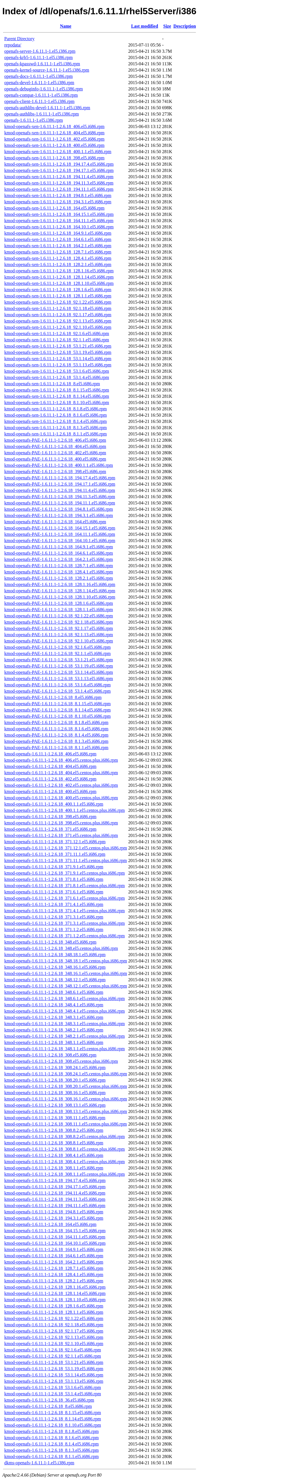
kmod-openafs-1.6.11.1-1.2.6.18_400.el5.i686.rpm (50, 791)
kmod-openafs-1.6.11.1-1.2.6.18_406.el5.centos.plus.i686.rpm (61, 760)
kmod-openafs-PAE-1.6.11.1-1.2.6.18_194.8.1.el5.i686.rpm (58, 509)
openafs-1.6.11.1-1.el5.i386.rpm (33, 120)
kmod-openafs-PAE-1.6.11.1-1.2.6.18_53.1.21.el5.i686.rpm (58, 659)
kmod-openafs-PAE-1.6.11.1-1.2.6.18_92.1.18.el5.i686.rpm (58, 622)
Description (184, 26)
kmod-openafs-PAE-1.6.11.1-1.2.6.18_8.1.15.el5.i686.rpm (57, 703)
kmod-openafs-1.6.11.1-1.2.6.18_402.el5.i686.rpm (50, 779)
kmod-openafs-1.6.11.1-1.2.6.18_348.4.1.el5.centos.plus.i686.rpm (64, 1011)
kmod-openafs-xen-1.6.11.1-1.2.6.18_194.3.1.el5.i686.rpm (57, 201)
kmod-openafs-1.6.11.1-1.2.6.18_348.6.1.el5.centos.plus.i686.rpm (64, 998)
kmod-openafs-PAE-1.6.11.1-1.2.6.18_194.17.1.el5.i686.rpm (59, 484)
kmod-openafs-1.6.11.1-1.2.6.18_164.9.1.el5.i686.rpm (53, 1249)
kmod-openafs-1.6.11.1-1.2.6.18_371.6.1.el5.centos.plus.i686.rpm (64, 898)
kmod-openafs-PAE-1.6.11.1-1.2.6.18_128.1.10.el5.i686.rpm (59, 597)
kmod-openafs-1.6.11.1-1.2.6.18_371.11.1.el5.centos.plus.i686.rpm (65, 860)
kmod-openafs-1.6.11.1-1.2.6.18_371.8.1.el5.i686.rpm (53, 879)
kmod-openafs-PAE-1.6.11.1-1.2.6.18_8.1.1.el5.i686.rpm (56, 747)
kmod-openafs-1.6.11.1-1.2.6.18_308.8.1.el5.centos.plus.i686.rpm (64, 1149)
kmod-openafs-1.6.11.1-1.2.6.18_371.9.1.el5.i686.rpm (53, 866)
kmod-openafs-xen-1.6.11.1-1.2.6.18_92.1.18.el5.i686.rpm (57, 308)
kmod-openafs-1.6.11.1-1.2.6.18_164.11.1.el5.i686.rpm (54, 1236)
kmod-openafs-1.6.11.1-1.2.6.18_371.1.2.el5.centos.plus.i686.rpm (64, 935)
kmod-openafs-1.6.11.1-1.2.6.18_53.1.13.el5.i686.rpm (53, 1381)
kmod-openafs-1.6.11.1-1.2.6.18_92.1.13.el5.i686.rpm (53, 1337)
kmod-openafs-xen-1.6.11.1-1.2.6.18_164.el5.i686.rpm (54, 208)
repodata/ (12, 44)
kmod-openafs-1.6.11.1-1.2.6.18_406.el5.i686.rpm (50, 753)
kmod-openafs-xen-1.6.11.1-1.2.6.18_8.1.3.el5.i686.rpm (55, 427)
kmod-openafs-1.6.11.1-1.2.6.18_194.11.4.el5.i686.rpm (54, 1193)
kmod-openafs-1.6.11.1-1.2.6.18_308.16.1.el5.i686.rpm (54, 1092)
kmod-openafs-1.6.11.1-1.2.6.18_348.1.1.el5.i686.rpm (53, 1042)
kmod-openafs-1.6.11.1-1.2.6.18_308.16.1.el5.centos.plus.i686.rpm (65, 1098)
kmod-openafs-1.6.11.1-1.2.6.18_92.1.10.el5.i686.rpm (53, 1343)
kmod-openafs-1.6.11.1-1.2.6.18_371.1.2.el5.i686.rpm (53, 929)
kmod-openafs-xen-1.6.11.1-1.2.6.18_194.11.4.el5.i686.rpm (58, 176)
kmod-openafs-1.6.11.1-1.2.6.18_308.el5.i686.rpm (50, 1055)
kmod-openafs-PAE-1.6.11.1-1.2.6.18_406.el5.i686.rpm (55, 440)
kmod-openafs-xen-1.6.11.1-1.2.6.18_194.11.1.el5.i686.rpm (58, 189)
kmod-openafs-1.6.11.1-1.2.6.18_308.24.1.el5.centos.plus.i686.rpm (65, 1073)
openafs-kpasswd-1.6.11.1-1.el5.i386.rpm (42, 63)
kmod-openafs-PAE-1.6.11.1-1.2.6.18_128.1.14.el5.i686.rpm (59, 590)
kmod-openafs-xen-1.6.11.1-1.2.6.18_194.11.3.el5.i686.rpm (58, 183)
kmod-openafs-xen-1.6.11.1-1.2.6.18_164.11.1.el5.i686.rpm (58, 220)
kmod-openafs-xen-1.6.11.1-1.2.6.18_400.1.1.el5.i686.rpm (57, 151)
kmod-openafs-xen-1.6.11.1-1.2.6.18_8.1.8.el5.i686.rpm (55, 408)
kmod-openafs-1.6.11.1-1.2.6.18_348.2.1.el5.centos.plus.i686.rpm (64, 1036)
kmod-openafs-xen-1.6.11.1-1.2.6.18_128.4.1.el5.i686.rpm (57, 258)
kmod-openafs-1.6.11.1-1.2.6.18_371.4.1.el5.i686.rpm (53, 904)
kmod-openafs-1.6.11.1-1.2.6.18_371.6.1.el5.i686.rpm (53, 891)
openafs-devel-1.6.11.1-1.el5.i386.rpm (39, 82)
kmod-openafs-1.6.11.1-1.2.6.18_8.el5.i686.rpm (48, 1406)
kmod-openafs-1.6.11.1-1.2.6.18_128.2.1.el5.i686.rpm (53, 1280)
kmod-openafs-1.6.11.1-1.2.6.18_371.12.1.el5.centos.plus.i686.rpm (65, 848)
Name (65, 26)
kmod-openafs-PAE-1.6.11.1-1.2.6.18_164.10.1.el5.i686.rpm (59, 540)
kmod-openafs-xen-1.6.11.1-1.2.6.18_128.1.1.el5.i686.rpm (57, 295)
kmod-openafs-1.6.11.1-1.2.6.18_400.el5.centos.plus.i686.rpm (61, 797)
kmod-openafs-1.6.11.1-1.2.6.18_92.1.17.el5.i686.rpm (53, 1331)
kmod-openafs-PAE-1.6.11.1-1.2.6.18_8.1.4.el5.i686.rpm (56, 735)
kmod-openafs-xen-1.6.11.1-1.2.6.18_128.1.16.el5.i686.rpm (59, 270)
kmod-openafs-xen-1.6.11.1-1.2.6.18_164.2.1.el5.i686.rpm (57, 245)
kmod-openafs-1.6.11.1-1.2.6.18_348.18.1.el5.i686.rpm (54, 954)
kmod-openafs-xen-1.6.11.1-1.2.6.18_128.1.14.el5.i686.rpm (59, 277)
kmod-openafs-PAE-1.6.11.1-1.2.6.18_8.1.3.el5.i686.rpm (56, 741)
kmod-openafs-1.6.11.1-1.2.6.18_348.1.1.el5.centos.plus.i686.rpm (64, 1048)
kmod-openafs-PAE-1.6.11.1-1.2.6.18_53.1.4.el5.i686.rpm (57, 691)
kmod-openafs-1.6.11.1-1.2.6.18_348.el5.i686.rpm (50, 942)
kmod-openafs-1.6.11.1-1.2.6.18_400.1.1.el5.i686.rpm (53, 804)
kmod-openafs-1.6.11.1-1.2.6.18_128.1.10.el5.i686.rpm (54, 1299)
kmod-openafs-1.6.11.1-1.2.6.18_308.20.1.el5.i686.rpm (54, 1080)
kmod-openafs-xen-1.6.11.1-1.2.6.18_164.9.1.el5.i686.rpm (57, 233)
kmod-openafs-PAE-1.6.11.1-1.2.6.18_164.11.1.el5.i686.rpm (59, 534)
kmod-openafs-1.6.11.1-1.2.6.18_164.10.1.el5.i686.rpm (54, 1243)
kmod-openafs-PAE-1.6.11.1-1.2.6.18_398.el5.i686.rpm (55, 471)
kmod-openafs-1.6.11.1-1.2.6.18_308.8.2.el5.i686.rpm (53, 1130)
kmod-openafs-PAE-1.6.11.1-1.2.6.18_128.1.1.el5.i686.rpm (58, 609)
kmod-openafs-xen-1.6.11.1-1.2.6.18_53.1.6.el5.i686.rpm (56, 371)
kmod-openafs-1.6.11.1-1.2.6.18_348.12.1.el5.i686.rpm (54, 979)
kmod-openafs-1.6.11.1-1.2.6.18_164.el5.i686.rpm (50, 1224)
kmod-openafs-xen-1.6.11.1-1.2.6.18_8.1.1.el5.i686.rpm (55, 433)
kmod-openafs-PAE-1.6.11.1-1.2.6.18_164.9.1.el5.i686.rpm (58, 546)
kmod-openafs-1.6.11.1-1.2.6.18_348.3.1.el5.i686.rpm (53, 1017)
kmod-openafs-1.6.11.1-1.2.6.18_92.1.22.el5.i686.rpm (53, 1318)
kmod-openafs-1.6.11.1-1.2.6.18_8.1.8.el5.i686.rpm (51, 1431)
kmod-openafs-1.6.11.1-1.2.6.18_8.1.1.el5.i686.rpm (51, 1456)
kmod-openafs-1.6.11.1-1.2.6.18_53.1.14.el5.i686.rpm (53, 1374)
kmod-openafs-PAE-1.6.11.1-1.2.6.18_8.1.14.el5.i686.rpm (57, 709)
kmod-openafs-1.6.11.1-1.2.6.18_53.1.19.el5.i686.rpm (53, 1368)
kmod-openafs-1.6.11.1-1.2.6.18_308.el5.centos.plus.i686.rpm (61, 1061)
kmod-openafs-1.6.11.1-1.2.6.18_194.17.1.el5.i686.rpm (54, 1186)
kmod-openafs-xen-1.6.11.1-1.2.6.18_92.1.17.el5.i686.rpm (57, 314)
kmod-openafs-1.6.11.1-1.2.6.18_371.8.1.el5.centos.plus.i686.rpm (64, 885)
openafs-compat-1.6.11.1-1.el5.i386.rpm (41, 95)
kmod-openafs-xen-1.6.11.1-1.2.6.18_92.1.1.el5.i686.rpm (56, 339)
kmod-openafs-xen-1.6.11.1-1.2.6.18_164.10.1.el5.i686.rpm (59, 226)
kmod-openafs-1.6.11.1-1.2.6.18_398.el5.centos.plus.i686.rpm (61, 822)
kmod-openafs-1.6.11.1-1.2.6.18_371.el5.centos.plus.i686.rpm (61, 835)
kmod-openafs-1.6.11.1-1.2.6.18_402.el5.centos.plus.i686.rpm (61, 785)
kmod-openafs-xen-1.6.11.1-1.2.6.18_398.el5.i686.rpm (54, 157)
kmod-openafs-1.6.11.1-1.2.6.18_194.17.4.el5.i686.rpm (54, 1180)
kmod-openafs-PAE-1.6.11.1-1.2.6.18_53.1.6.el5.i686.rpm (57, 684)
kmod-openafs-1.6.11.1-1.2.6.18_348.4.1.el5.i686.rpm (53, 1004)
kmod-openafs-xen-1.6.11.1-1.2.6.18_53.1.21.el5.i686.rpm (57, 346)
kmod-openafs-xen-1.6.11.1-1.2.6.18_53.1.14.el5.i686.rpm (57, 358)
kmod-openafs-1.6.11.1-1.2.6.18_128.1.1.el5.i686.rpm (53, 1312)
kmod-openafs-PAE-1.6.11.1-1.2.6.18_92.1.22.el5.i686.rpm (58, 615)
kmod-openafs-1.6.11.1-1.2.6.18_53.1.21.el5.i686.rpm (53, 1362)
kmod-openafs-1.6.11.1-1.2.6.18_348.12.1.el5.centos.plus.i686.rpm (65, 986)
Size (167, 26)
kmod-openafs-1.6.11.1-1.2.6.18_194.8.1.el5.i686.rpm (53, 1211)
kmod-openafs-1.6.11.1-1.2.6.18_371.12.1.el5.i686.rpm (54, 841)
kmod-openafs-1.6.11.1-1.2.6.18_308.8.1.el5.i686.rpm (53, 1142)
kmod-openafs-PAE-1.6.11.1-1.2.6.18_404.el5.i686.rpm (55, 446)
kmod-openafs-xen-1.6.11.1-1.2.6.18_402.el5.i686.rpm (54, 139)
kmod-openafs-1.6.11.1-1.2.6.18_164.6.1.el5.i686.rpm (53, 1255)
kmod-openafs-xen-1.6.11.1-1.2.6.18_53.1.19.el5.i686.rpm (57, 352)
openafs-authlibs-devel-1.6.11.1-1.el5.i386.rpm (47, 107)
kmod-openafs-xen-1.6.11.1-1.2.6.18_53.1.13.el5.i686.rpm (57, 364)
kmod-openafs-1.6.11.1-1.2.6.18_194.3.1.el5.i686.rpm (53, 1218)
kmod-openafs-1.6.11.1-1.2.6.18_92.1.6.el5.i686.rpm (52, 1349)
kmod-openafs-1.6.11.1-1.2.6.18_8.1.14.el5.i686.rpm (52, 1418)
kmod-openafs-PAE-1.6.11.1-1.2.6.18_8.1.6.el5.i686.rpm (56, 728)
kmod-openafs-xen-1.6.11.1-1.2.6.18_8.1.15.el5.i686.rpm (56, 390)
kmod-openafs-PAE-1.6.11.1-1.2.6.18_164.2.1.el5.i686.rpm (58, 559)
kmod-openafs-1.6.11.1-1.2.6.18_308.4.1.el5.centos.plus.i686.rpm (64, 1161)
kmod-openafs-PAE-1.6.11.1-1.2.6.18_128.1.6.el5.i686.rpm (58, 603)
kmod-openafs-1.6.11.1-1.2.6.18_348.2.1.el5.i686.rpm (53, 1029)
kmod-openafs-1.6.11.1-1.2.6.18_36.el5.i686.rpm (49, 1400)
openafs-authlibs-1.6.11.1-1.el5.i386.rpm (41, 113)
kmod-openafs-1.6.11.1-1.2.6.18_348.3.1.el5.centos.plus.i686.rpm (64, 1023)
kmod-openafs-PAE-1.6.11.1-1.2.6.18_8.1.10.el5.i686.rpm (57, 716)
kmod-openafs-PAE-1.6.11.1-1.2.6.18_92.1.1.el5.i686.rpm (57, 653)
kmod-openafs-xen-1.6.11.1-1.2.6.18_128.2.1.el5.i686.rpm (57, 264)
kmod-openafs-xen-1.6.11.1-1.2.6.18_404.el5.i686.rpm (54, 132)
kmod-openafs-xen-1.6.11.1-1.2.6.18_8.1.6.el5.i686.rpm (55, 415)
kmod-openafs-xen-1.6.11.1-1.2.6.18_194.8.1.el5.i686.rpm (57, 195)
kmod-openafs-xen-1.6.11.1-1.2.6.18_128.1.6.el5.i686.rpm (57, 289)
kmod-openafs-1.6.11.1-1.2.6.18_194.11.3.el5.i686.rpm (54, 1199)
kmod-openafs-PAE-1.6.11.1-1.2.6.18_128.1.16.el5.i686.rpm (59, 584)
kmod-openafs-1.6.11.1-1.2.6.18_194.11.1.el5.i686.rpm (54, 1205)
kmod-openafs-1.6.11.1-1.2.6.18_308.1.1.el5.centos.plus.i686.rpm (64, 1174)
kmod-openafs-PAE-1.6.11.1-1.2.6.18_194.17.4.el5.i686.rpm (59, 477)
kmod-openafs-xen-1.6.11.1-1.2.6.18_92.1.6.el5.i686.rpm (56, 333)
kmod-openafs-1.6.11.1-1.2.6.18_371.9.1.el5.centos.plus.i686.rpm (64, 873)
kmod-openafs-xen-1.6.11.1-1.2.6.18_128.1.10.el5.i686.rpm (59, 283)
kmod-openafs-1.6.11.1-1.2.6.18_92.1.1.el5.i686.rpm (52, 1356)
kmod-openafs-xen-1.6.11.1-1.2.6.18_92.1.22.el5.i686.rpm (57, 302)
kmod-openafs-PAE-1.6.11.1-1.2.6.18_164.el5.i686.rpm (55, 521)
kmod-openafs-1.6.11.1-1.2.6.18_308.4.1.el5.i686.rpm (53, 1155)
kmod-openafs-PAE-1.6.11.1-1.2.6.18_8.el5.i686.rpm (52, 697)
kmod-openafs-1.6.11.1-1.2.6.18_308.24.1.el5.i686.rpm (54, 1067)
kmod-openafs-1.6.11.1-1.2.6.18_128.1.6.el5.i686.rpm (53, 1305)
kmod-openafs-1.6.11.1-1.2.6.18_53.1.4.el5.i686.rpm (52, 1393)
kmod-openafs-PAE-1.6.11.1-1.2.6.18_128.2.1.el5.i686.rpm (58, 578)
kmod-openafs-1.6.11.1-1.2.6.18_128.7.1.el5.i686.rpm (53, 1268)
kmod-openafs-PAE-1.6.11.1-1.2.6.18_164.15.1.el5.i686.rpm (59, 528)
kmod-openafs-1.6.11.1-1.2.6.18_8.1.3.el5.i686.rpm (51, 1450)
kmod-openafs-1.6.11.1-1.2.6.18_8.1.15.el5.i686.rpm (52, 1412)
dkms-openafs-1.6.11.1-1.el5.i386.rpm (39, 1462)
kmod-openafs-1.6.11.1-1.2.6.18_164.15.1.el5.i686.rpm (54, 1230)
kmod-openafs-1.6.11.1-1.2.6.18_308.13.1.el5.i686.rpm (54, 1105)
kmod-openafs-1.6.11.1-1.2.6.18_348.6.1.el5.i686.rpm (53, 992)
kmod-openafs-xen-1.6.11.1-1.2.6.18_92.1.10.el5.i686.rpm (57, 327)
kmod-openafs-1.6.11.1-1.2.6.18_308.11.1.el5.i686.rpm (54, 1117)
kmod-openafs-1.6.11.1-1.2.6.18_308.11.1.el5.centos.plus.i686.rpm (65, 1124)
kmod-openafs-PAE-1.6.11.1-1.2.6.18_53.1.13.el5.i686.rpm (58, 678)
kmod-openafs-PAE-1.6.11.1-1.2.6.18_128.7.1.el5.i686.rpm (58, 565)
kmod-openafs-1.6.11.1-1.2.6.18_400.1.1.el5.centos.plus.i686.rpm (64, 810)
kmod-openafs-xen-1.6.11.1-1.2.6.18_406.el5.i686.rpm (54, 126)
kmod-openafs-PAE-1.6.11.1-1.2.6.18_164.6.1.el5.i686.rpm (58, 553)
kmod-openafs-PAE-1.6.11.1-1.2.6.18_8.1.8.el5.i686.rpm (56, 722)
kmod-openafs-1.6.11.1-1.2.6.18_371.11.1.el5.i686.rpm (54, 854)
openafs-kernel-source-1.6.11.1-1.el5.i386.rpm (46, 70)
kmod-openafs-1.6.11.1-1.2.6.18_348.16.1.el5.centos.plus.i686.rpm (65, 973)
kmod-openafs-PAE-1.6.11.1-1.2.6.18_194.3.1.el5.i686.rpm (58, 515)
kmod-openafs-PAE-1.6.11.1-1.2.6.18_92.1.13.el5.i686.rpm (58, 634)
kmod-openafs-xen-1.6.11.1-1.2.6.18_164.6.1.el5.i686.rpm (57, 239)
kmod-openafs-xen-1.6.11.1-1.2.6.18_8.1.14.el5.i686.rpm (56, 396)
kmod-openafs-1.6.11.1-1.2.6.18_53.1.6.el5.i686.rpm (52, 1387)
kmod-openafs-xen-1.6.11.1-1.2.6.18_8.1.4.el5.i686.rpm (55, 421)
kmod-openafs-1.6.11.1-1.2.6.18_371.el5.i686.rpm (50, 829)
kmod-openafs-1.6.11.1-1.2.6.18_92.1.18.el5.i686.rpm (53, 1324)
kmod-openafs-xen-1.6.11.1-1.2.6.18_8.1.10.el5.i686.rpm (56, 402)
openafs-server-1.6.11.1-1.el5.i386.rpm (39, 51)
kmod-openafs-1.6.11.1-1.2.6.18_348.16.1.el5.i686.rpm (54, 967)
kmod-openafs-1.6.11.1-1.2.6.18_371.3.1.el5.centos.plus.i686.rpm (64, 923)
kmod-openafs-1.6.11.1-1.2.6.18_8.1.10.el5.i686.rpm (52, 1425)
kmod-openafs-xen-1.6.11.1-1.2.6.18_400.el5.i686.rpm (54, 145)
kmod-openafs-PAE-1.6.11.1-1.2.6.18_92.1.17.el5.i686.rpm (58, 628)
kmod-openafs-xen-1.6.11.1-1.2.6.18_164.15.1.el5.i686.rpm (59, 214)
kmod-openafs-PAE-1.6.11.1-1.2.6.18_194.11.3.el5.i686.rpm (59, 496)
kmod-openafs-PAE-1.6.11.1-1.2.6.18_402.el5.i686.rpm (55, 452)
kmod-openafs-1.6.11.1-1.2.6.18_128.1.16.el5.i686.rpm (54, 1287)
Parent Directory (19, 38)
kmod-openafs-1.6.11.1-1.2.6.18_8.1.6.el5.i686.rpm (51, 1437)
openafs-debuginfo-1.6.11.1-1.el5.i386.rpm (43, 88)
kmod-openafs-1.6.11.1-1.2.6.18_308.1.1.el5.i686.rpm (53, 1167)
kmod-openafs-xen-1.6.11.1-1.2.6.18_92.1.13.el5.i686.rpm (57, 321)
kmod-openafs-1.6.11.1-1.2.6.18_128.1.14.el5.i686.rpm (54, 1293)
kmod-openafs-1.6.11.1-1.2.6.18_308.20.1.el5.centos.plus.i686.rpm (65, 1086)
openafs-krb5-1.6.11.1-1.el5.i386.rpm (38, 57)
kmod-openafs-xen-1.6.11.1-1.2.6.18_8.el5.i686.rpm (52, 383)
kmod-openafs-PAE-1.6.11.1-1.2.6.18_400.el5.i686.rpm (55, 459)
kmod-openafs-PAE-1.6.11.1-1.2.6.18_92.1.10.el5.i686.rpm (58, 640)
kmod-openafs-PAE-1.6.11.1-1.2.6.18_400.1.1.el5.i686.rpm (58, 465)
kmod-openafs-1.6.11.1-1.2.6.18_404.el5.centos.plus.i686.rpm (61, 772)
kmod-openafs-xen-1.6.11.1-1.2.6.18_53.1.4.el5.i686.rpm (56, 377)
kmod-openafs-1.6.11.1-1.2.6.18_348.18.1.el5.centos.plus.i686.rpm (65, 960)
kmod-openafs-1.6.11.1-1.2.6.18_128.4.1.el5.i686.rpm (53, 1274)
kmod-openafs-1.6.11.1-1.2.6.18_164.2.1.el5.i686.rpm (53, 1262)
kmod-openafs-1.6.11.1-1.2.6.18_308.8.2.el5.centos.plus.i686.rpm (64, 1136)
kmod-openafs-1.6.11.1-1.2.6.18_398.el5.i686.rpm (50, 816)
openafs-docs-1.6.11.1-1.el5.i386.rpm (38, 76)
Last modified (144, 26)
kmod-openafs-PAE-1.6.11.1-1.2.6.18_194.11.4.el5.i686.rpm (59, 490)
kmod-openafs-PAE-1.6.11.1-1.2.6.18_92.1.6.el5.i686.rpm (57, 647)
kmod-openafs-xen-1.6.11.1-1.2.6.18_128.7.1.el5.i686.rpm (57, 252)
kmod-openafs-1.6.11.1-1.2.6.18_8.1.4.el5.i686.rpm (51, 1444)
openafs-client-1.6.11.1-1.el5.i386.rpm (39, 101)
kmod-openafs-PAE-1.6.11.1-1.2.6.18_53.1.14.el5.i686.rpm (58, 672)
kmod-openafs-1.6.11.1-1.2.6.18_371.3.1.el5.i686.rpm (53, 917)
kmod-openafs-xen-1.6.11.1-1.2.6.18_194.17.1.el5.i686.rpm (59, 170)
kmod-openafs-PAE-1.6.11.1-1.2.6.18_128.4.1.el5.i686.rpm (58, 571)
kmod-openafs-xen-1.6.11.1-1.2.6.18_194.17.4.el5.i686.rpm (59, 164)
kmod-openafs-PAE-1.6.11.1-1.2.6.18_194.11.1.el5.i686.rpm (59, 502)
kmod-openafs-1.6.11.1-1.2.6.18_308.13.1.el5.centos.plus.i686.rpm (65, 1111)
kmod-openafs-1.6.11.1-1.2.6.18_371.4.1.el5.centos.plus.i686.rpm (64, 910)
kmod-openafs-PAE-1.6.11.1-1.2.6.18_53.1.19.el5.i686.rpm (58, 666)
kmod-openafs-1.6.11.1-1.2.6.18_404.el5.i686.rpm (50, 766)
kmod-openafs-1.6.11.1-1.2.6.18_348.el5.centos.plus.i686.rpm (61, 948)
